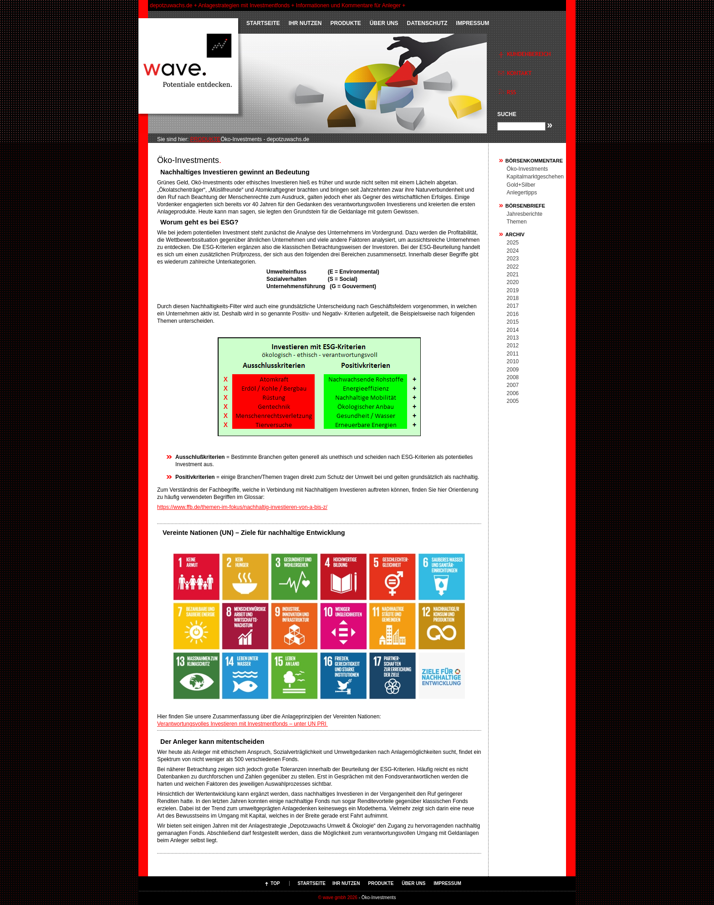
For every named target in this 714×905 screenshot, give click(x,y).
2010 (513, 361)
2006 (513, 393)
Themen (517, 222)
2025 (513, 242)
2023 (513, 258)
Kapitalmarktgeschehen (535, 176)
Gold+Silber (521, 185)
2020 (513, 282)
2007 (513, 385)
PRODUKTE (345, 23)
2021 (513, 274)
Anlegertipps (522, 192)
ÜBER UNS (384, 23)
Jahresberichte (525, 214)
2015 (513, 322)
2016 (513, 314)
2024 (513, 251)
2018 (513, 298)
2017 (513, 306)
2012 (513, 345)
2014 (513, 330)
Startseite (263, 23)
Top (275, 883)
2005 (513, 401)
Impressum (473, 23)
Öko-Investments (527, 169)
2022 (513, 267)
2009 (513, 369)
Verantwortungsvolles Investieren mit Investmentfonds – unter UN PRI (242, 724)
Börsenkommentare (534, 160)
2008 (513, 377)
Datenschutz (427, 23)
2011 (513, 354)
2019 (513, 290)
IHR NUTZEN (305, 23)
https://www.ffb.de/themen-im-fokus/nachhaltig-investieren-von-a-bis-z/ (242, 507)
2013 (513, 338)
